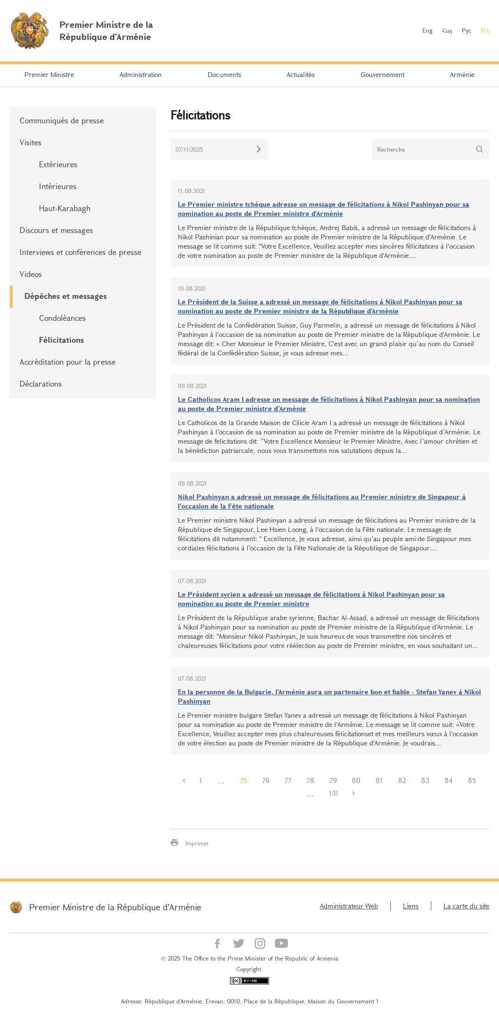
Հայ (447, 30)
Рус (466, 30)
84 (448, 780)
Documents (224, 74)
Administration (140, 74)
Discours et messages (56, 230)
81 (379, 780)
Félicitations (61, 339)
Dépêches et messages (65, 296)
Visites (30, 142)
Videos (30, 274)
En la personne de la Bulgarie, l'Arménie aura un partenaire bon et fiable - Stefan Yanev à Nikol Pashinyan (329, 696)
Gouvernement (382, 74)
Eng (427, 30)
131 (334, 793)
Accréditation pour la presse (67, 361)
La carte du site (466, 905)
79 (333, 780)
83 (425, 780)
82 (402, 780)
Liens (411, 905)
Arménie (462, 74)
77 (288, 780)
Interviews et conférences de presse (80, 252)
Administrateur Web (349, 905)
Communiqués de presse (61, 120)
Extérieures (58, 164)
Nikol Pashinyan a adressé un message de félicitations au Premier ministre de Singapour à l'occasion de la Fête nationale (322, 501)
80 (356, 780)
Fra (485, 30)
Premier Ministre (49, 74)
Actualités (301, 74)
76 (265, 780)
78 (310, 780)
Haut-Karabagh (65, 208)
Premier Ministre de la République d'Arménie (115, 907)
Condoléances (62, 318)
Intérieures (58, 186)
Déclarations (40, 383)
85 (472, 780)
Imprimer (197, 843)
